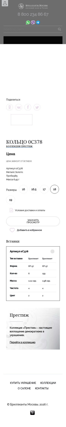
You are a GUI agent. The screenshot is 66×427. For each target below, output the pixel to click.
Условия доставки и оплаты (30, 210)
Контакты (41, 388)
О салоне (24, 388)
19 (10, 199)
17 (44, 189)
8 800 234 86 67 (33, 14)
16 (23, 189)
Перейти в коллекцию (22, 342)
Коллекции (48, 383)
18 (54, 189)
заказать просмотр (33, 221)
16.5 (33, 189)
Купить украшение (23, 383)
